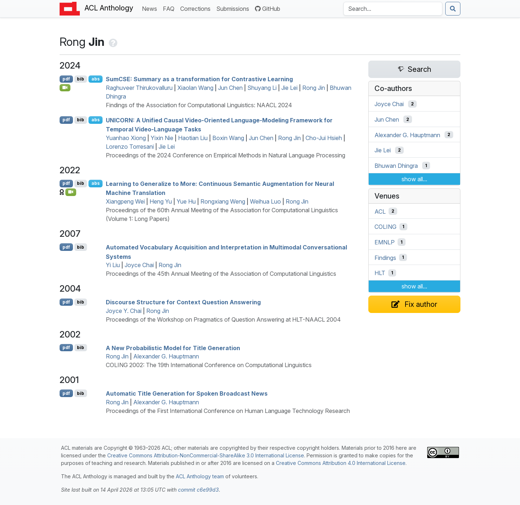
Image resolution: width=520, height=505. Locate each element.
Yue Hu (186, 201)
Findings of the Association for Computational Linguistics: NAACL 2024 (199, 105)
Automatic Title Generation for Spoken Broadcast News (187, 393)
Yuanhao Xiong (126, 138)
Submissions (234, 8)
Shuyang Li (262, 87)
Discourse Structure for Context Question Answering (183, 302)
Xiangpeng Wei (125, 201)
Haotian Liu (193, 138)
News (151, 8)
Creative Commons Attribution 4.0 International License (341, 463)
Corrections (196, 8)
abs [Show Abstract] (95, 79)
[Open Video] (65, 87)
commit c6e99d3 (198, 490)
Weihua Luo (265, 201)
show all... (414, 179)
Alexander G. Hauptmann (166, 356)
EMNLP (384, 242)
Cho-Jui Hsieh (324, 138)
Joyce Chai (139, 265)
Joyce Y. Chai (124, 310)
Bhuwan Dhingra (396, 165)
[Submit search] (452, 9)
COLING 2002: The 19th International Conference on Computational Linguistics (209, 365)
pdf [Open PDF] (66, 79)
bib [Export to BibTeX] (80, 79)
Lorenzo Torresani (130, 146)
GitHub (267, 8)
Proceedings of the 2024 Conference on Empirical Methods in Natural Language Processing (225, 155)
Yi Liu (113, 265)
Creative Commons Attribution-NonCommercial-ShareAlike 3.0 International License (205, 455)
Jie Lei (289, 87)
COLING (385, 226)
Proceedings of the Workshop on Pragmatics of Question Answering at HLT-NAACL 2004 (223, 319)
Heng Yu (161, 201)
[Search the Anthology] (392, 9)
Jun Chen (230, 87)
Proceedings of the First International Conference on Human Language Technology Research (228, 410)
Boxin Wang (228, 138)
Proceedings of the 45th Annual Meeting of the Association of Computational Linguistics (221, 273)
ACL (380, 211)
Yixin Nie (162, 138)
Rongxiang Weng (222, 201)
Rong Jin (313, 87)
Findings (385, 257)
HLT (379, 273)
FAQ (170, 8)
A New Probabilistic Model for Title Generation (173, 347)
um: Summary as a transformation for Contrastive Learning (199, 79)
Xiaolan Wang (195, 87)
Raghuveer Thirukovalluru (139, 87)
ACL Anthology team (200, 476)
